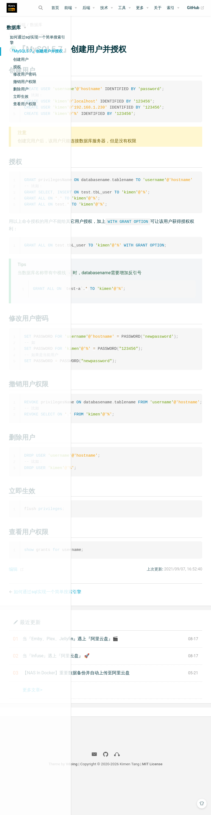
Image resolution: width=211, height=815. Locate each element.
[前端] (70, 8)
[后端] (88, 8)
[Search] (41, 7)
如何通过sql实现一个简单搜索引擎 (37, 40)
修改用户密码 (24, 74)
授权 (17, 67)
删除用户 (21, 89)
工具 (122, 7)
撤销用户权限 (24, 81)
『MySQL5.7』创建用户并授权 (36, 51)
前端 (68, 7)
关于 (158, 7)
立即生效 (21, 96)
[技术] (106, 8)
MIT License (192, 801)
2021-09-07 (115, 41)
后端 (86, 7)
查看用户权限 (24, 104)
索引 (170, 7)
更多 (140, 7)
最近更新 (105, 658)
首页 (55, 7)
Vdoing (111, 801)
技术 (104, 7)
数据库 (111, 31)
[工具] (124, 8)
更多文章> (107, 726)
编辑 (88, 606)
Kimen (93, 41)
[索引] (173, 8)
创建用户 (21, 59)
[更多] (142, 8)
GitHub (195, 8)
